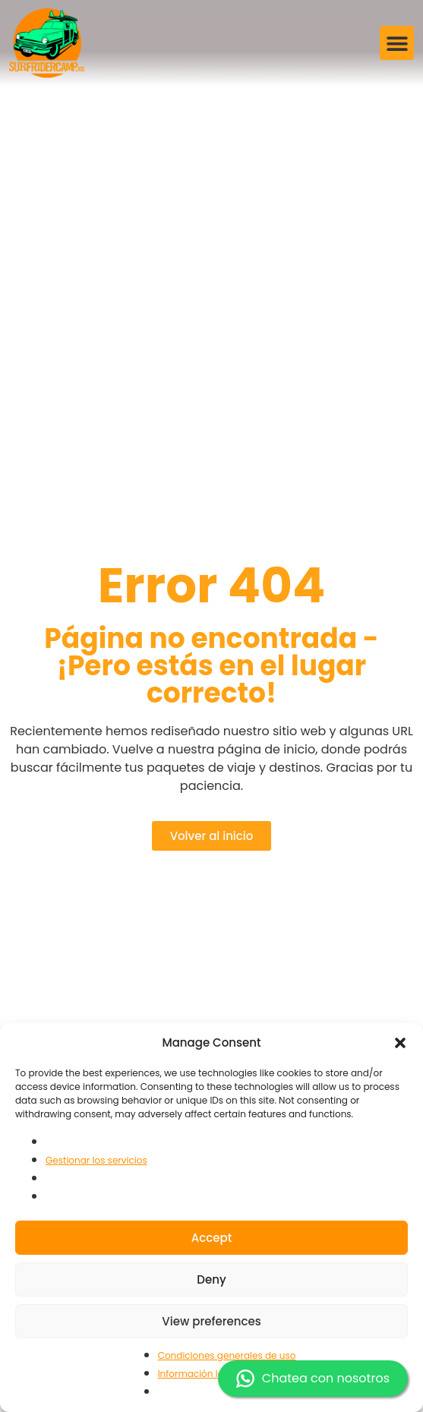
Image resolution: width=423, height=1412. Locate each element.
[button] (400, 1042)
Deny (211, 1279)
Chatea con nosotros (313, 1378)
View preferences (211, 1321)
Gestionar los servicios (96, 1160)
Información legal (198, 1373)
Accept (211, 1238)
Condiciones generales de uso (227, 1355)
